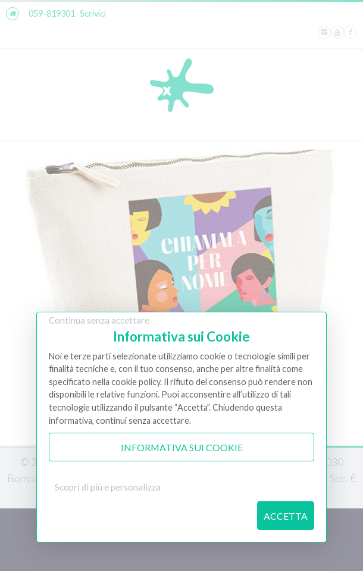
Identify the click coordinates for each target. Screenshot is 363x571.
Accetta (286, 516)
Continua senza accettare (99, 320)
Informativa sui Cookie (182, 447)
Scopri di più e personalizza (108, 487)
